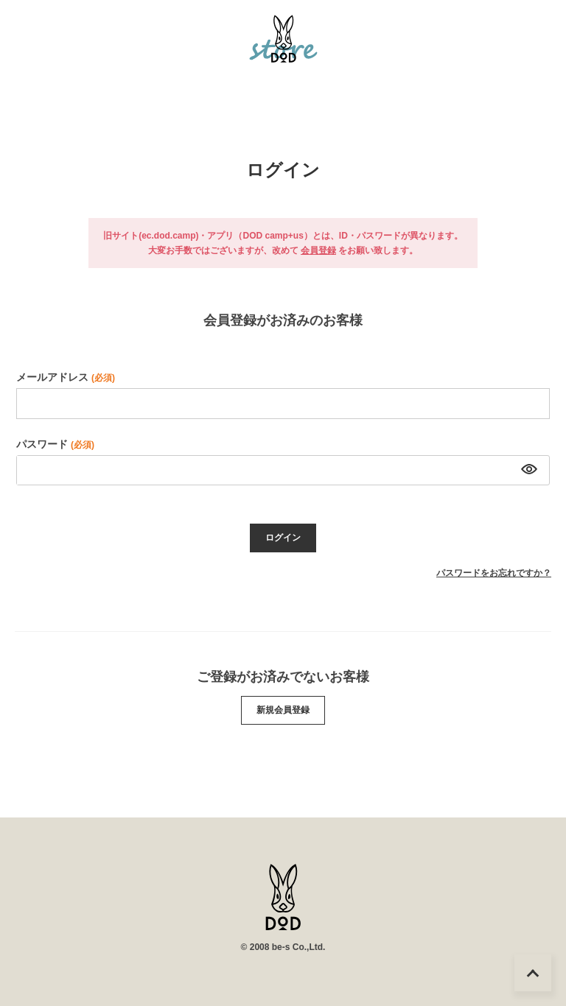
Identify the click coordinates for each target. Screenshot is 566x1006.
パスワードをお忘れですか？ (493, 573)
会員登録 (318, 250)
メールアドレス (65, 377)
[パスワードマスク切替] (527, 470)
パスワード (55, 444)
